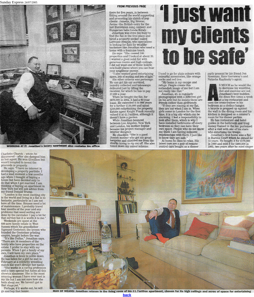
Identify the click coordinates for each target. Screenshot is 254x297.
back (127, 295)
